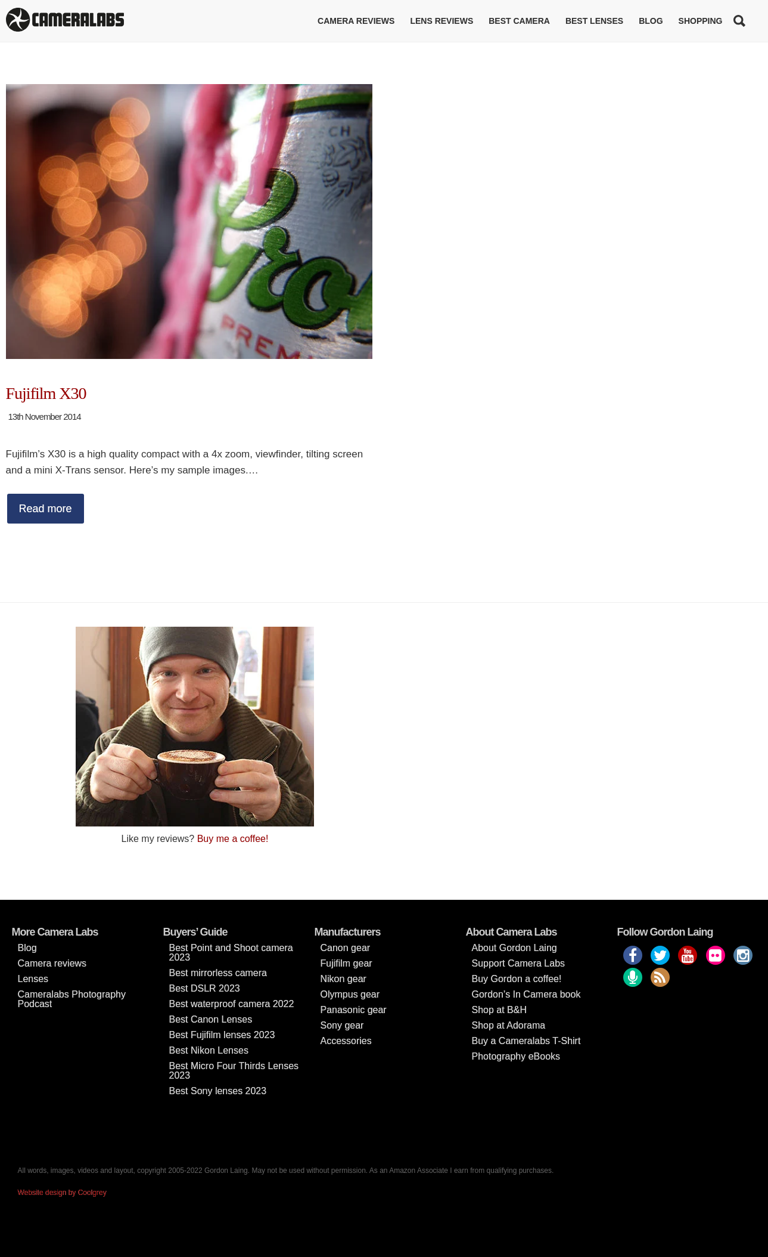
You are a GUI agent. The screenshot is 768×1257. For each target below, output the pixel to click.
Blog (651, 21)
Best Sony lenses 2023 (218, 1091)
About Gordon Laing (514, 948)
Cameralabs (65, 21)
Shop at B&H (499, 1010)
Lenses (33, 979)
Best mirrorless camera (218, 973)
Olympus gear (350, 994)
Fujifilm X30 (46, 393)
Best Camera (519, 21)
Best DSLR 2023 (204, 988)
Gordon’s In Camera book (526, 994)
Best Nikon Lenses (208, 1050)
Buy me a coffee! (233, 839)
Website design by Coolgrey (62, 1192)
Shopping (701, 21)
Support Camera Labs (518, 963)
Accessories (346, 1041)
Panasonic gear (354, 1010)
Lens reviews (441, 21)
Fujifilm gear (346, 963)
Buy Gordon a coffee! (517, 979)
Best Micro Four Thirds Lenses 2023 (234, 1070)
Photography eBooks (516, 1056)
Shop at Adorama (509, 1025)
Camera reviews (356, 21)
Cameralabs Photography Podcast (72, 999)
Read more (45, 509)
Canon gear (346, 948)
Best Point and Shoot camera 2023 (231, 952)
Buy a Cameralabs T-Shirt (526, 1041)
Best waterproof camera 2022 (231, 1004)
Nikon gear (343, 979)
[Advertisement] (573, 710)
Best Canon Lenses (211, 1019)
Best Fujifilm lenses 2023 (222, 1035)
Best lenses (594, 21)
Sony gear (342, 1025)
